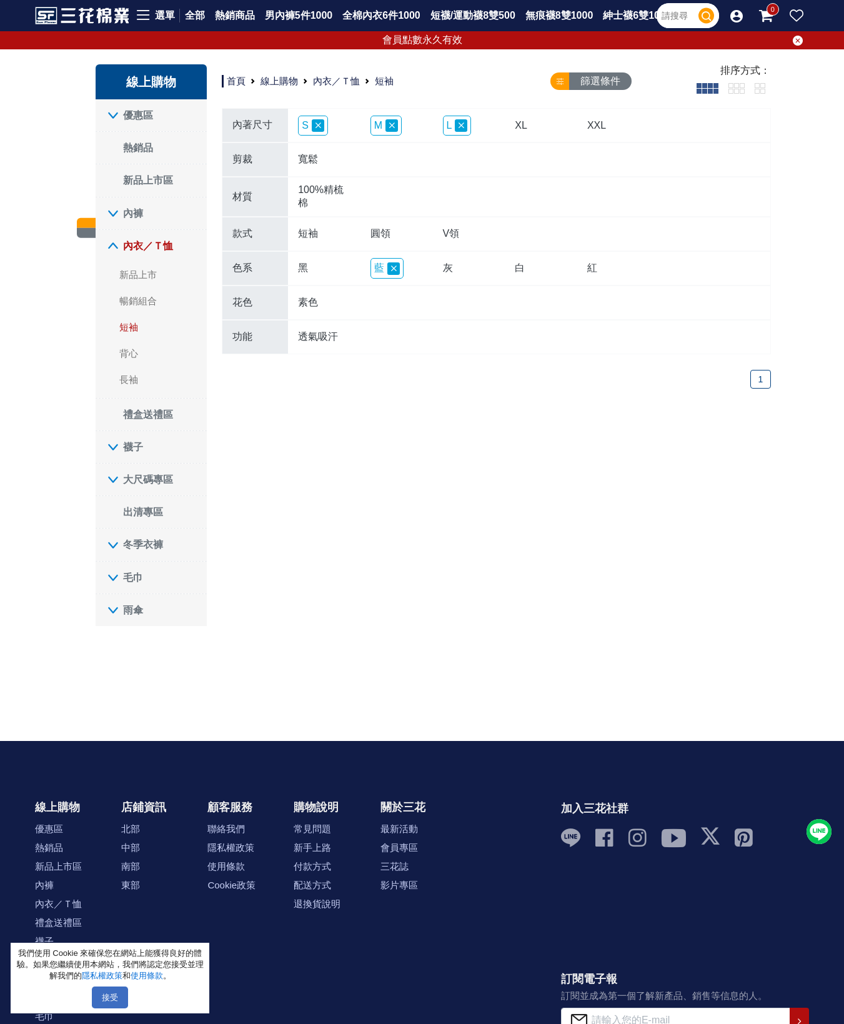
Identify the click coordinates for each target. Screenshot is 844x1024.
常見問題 (312, 828)
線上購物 (279, 81)
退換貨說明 (317, 903)
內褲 (133, 213)
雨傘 (133, 610)
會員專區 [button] (399, 847)
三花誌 (394, 866)
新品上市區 (148, 180)
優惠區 (138, 115)
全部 (195, 15)
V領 (451, 233)
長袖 (128, 379)
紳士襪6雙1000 (637, 15)
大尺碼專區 (148, 479)
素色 (308, 302)
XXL (596, 125)
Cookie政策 (231, 885)
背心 (128, 353)
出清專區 (143, 512)
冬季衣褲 (143, 544)
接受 (110, 997)
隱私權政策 (230, 847)
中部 (130, 847)
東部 (130, 885)
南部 (130, 866)
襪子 (133, 447)
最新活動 (399, 828)
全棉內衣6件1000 (381, 15)
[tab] (707, 88)
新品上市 (138, 274)
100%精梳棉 (321, 196)
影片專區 (399, 885)
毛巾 (133, 577)
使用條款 (226, 866)
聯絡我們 (226, 828)
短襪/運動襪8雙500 (472, 15)
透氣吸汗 (318, 336)
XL (521, 125)
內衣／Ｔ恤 (148, 246)
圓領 (380, 233)
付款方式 (312, 866)
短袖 (128, 327)
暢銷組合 (138, 301)
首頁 (236, 81)
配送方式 (312, 885)
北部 (130, 828)
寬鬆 (308, 159)
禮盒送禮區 (148, 414)
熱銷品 (138, 147)
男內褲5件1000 (299, 15)
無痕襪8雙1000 (559, 15)
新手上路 (312, 847)
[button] (736, 15)
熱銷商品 (235, 15)
